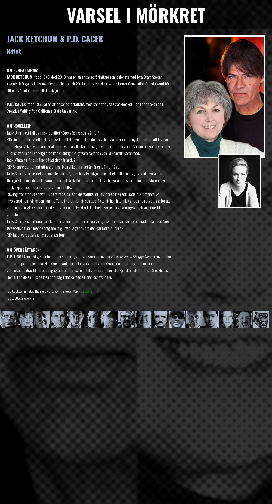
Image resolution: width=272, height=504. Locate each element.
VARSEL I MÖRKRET (136, 14)
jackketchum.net (89, 291)
